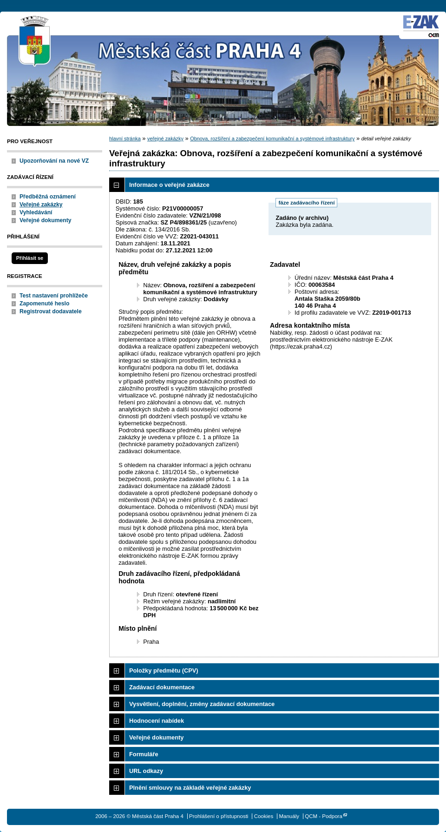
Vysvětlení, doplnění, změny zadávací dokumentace (202, 703)
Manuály (289, 816)
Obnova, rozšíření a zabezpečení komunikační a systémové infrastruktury (272, 138)
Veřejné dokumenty (45, 220)
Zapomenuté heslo (44, 303)
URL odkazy (146, 770)
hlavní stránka (125, 138)
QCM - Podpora (323, 816)
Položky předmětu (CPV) (163, 670)
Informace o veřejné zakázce (169, 184)
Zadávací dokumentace (162, 687)
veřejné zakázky (165, 138)
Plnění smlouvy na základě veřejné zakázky (190, 787)
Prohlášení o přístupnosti (218, 816)
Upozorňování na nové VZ (54, 161)
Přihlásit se (29, 258)
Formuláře (143, 754)
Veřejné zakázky (41, 204)
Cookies (264, 816)
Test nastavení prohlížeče (54, 295)
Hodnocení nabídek (156, 720)
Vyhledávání (36, 212)
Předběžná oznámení (48, 196)
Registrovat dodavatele (51, 311)
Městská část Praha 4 (35, 42)
